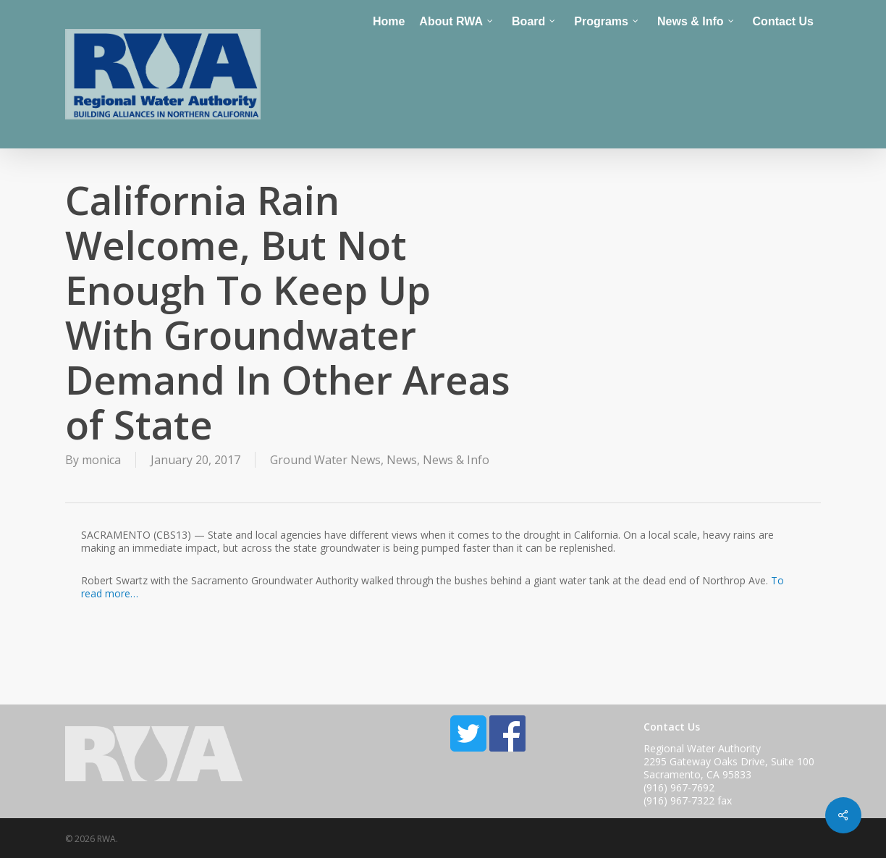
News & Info (456, 460)
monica (101, 460)
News (402, 460)
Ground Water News (325, 460)
